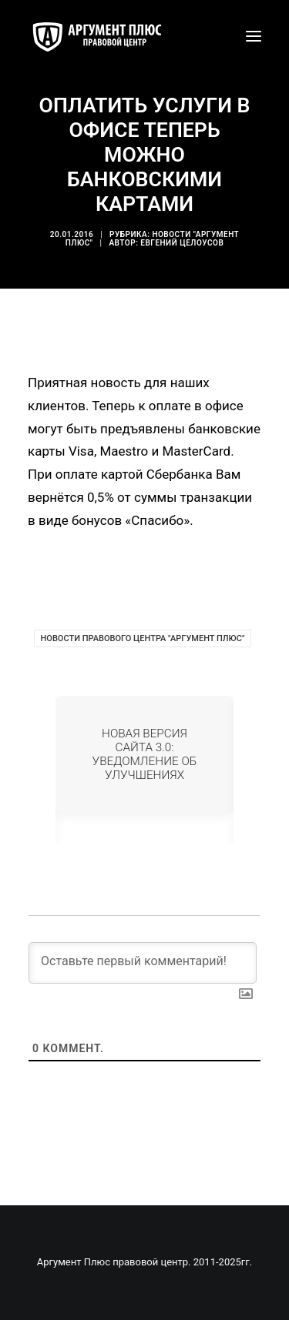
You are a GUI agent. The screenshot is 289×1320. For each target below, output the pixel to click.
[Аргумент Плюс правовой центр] (105, 36)
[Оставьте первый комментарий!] (143, 963)
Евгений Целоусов (181, 243)
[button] (253, 36)
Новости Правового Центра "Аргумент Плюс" (143, 638)
